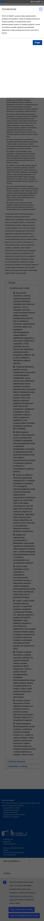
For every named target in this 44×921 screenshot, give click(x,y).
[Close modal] (40, 9)
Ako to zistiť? (37, 2)
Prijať (37, 42)
